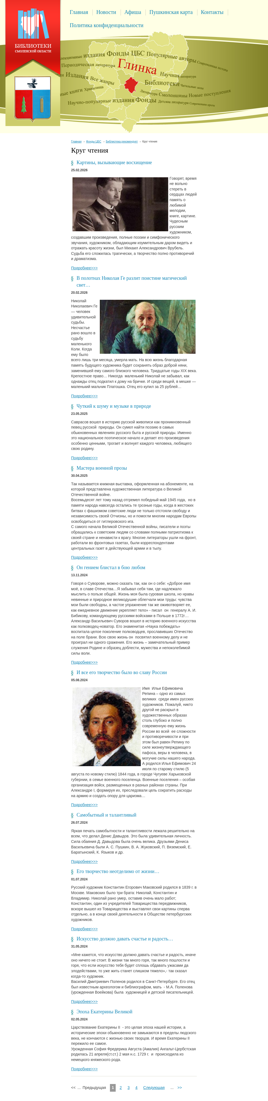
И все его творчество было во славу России (122, 672)
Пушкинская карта (171, 12)
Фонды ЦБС (93, 141)
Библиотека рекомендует (122, 141)
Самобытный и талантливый (106, 815)
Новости (106, 12)
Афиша (132, 12)
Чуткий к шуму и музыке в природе (114, 406)
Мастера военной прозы (102, 468)
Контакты (212, 12)
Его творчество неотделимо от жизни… (118, 871)
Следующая (154, 1087)
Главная (79, 12)
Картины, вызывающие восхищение (114, 162)
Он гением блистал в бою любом (111, 567)
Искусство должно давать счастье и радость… (125, 939)
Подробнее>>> (84, 268)
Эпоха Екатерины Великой (104, 1011)
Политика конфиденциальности (107, 25)
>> (179, 1087)
